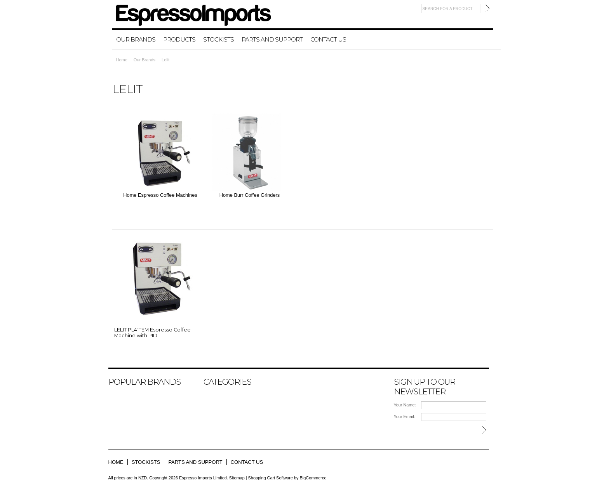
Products (179, 39)
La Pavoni (122, 413)
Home (121, 59)
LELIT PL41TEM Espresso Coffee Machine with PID (152, 332)
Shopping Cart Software (270, 477)
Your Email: (404, 416)
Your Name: (405, 405)
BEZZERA (123, 392)
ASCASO (122, 406)
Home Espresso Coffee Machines (160, 195)
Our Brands (135, 39)
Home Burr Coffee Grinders (249, 195)
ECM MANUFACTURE (136, 399)
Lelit (116, 420)
